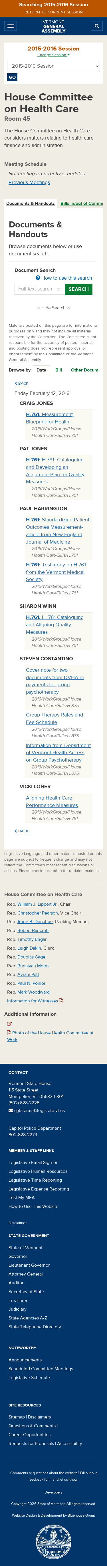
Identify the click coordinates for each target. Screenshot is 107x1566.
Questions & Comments (32, 1426)
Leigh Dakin (29, 948)
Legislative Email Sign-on (33, 1162)
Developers (53, 1492)
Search (78, 289)
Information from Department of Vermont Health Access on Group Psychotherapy (58, 752)
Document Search (53, 274)
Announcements (25, 1360)
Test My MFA (22, 1197)
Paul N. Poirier (31, 983)
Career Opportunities (30, 1435)
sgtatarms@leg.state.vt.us (37, 1110)
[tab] (30, 203)
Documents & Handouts (30, 203)
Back (21, 383)
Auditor (16, 1283)
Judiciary (18, 1309)
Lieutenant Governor (29, 1265)
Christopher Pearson (37, 913)
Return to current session (54, 12)
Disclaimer (18, 1223)
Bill (58, 370)
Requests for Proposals (31, 1443)
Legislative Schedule (29, 1378)
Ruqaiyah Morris (33, 966)
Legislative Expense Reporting (39, 1189)
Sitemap (17, 1417)
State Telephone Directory (35, 1327)
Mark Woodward (33, 992)
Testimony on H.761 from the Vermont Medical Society (56, 572)
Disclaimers (39, 1417)
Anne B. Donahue (35, 922)
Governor (18, 1256)
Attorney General (26, 1274)
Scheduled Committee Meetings (41, 1369)
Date (41, 370)
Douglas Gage (31, 957)
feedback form (40, 1479)
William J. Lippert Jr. (37, 904)
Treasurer (18, 1300)
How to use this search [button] (64, 278)
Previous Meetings (29, 182)
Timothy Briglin (32, 939)
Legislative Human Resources (38, 1171)
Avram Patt (28, 974)
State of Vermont (26, 1248)
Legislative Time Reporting (35, 1180)
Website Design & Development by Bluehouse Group (53, 1515)
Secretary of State (26, 1292)
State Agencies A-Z (28, 1318)
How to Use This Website (33, 1206)
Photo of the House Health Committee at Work (50, 1036)
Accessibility (69, 1443)
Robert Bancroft (33, 930)
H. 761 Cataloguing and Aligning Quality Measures (55, 624)
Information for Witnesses (35, 1001)
